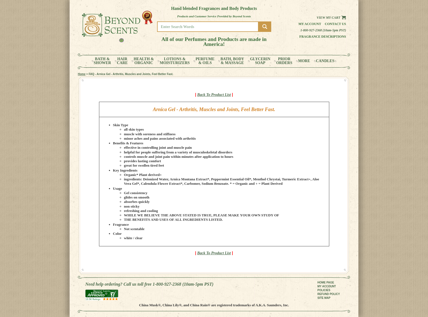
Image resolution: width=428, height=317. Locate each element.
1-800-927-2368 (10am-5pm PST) (323, 30)
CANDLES (325, 61)
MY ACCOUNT (326, 286)
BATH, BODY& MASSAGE (232, 61)
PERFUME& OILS (205, 61)
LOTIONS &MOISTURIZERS (175, 61)
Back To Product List (214, 95)
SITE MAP (323, 297)
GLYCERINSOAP (260, 61)
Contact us (335, 24)
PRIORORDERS (284, 61)
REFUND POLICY (328, 294)
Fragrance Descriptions (322, 36)
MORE (304, 61)
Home (82, 74)
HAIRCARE (122, 61)
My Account (309, 24)
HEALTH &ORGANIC (144, 61)
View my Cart (331, 18)
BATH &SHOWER (102, 61)
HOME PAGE (325, 282)
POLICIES (323, 290)
